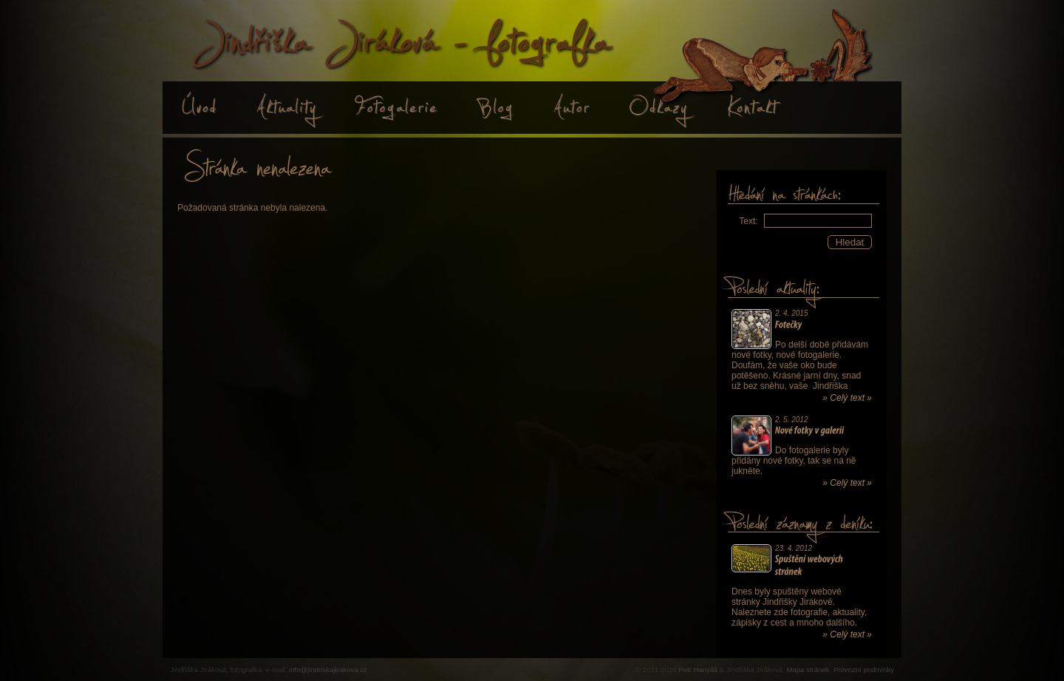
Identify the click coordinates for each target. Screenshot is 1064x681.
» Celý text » (847, 398)
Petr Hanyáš (697, 669)
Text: (748, 221)
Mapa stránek (807, 669)
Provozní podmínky (863, 669)
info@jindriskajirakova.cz (328, 669)
